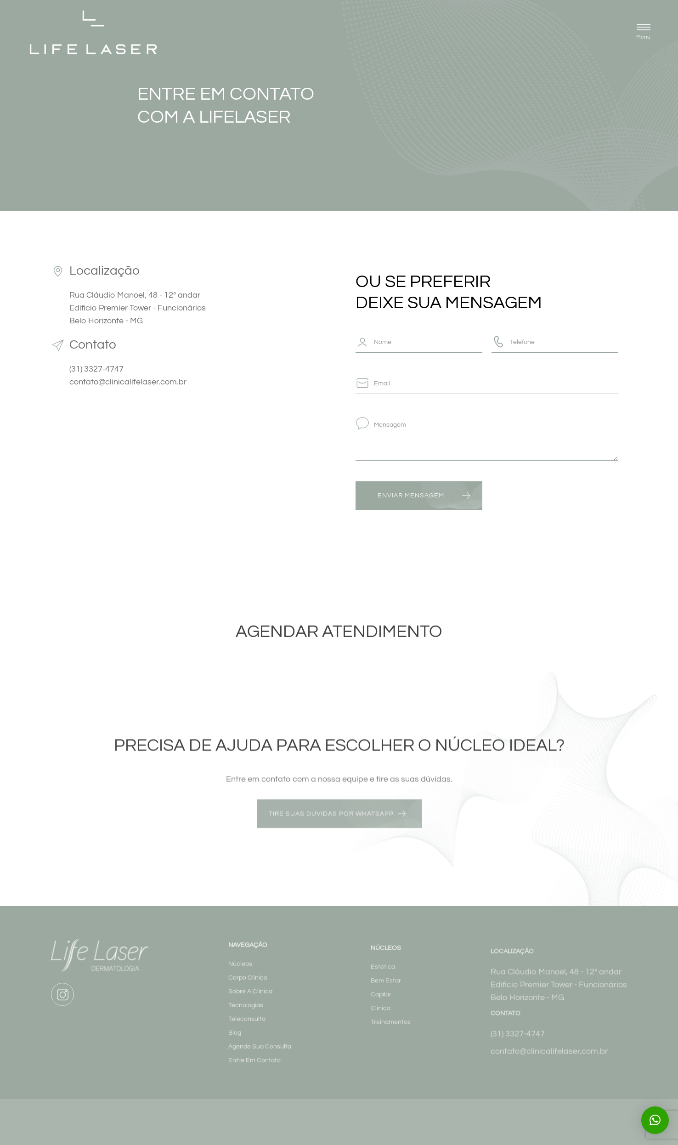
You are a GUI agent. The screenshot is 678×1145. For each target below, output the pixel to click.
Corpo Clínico (247, 985)
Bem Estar (386, 989)
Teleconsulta (247, 1026)
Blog (234, 1040)
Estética (383, 975)
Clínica (380, 1017)
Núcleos (240, 971)
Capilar (381, 1003)
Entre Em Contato (254, 1068)
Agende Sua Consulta (259, 1054)
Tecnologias (245, 1013)
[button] (643, 33)
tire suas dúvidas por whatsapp (331, 818)
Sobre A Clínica (250, 999)
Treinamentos (391, 1030)
